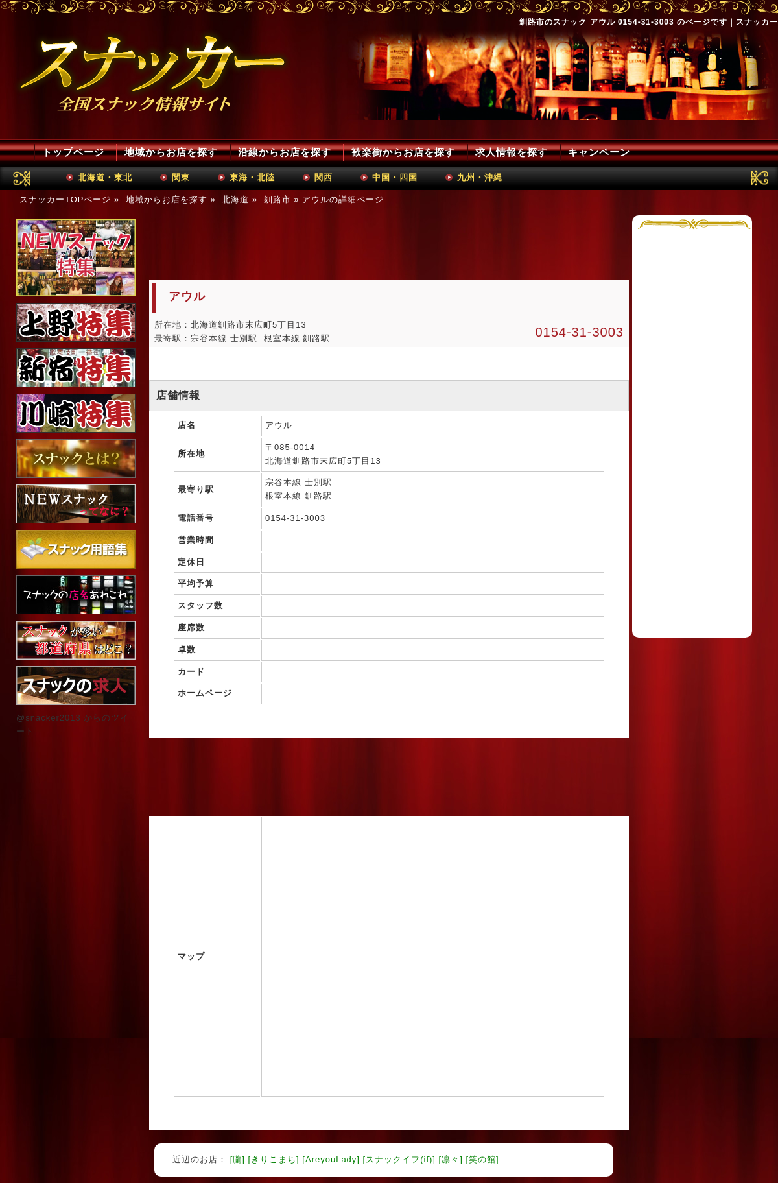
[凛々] (451, 1159)
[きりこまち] (273, 1159)
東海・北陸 (252, 177)
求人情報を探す (511, 152)
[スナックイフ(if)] (399, 1159)
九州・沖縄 (479, 177)
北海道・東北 (105, 177)
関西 (323, 177)
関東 (181, 177)
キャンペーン (599, 152)
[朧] (237, 1159)
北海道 (235, 199)
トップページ (73, 152)
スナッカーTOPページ (65, 199)
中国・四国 (395, 177)
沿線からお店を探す (284, 152)
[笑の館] (482, 1159)
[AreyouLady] (331, 1159)
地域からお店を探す (171, 152)
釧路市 (277, 199)
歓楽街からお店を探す (403, 152)
